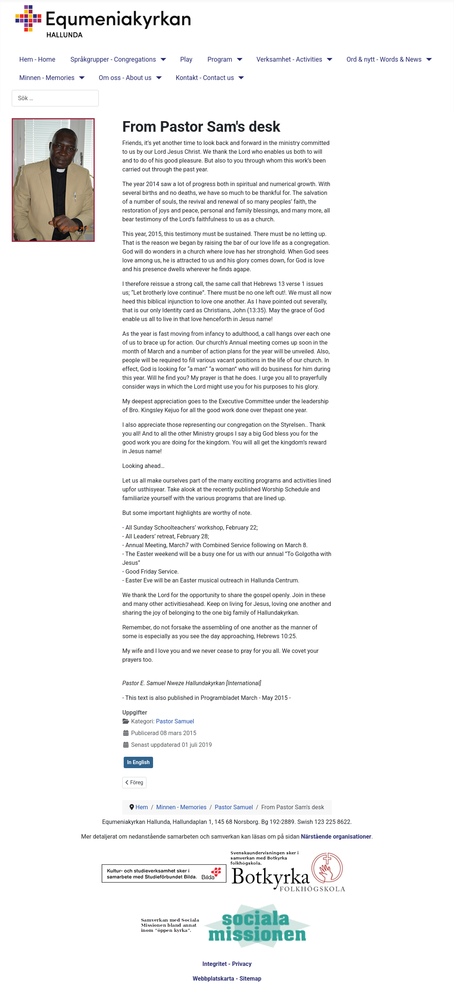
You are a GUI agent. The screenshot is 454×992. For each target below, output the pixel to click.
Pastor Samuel (175, 721)
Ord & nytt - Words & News (384, 59)
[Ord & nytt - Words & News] (427, 59)
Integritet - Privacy (226, 963)
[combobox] (55, 98)
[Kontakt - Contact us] (239, 78)
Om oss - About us (125, 77)
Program (219, 59)
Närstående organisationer (336, 836)
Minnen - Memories (47, 77)
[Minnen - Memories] (80, 78)
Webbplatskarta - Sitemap (227, 978)
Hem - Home (37, 59)
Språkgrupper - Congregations (113, 59)
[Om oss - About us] (157, 78)
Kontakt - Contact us (205, 77)
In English (138, 762)
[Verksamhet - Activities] (328, 59)
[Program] (238, 59)
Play (186, 59)
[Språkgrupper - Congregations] (161, 59)
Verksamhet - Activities (289, 59)
